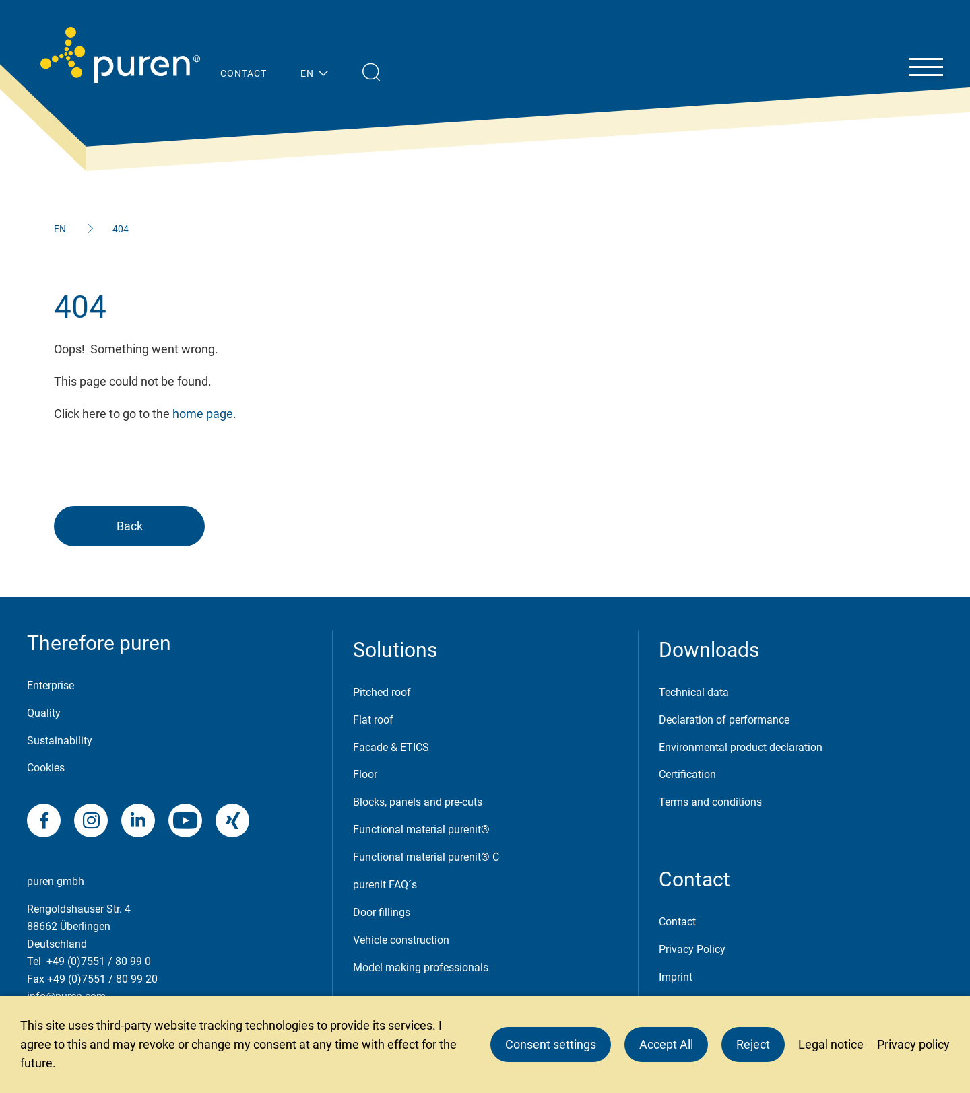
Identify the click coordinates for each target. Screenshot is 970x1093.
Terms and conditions (710, 802)
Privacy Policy (692, 949)
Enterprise (50, 685)
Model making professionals (420, 967)
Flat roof (373, 719)
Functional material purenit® (421, 829)
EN (60, 228)
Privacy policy (913, 1044)
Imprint (675, 977)
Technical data (694, 692)
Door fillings (381, 912)
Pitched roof (382, 692)
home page (202, 414)
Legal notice (831, 1044)
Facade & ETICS (391, 747)
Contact (677, 921)
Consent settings (550, 1044)
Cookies (46, 767)
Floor (365, 774)
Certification (687, 774)
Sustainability (59, 740)
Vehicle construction (401, 939)
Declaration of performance (724, 719)
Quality (44, 713)
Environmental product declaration (740, 747)
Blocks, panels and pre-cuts (417, 802)
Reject (753, 1044)
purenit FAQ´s (385, 884)
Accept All (666, 1044)
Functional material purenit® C (426, 857)
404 (120, 228)
